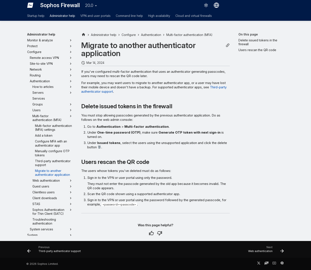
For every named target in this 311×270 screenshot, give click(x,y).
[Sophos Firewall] (30, 5)
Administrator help (62, 16)
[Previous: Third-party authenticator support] (55, 250)
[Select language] (216, 5)
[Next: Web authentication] (264, 250)
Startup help (35, 16)
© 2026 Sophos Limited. (42, 263)
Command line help (129, 16)
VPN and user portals (95, 16)
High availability (159, 16)
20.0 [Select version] (89, 5)
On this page (248, 34)
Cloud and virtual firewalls (193, 16)
